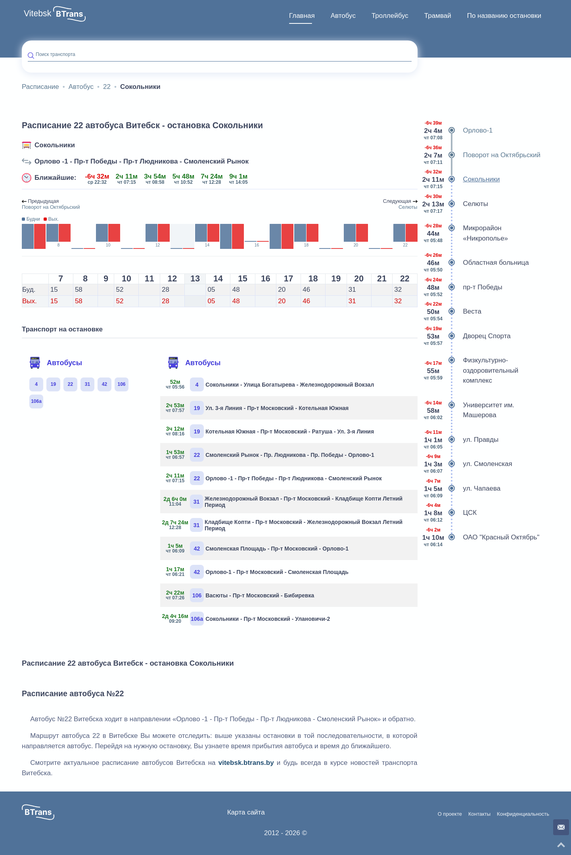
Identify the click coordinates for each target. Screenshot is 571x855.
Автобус (343, 15)
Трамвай (437, 15)
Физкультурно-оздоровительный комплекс (471, 370)
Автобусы (55, 363)
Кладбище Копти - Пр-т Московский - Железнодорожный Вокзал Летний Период (284, 525)
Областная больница (476, 262)
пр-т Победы (462, 287)
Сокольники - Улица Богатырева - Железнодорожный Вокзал (270, 384)
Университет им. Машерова (469, 410)
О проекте (450, 814)
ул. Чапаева (462, 488)
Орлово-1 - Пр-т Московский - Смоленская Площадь (257, 572)
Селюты (455, 204)
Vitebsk (37, 13)
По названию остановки (504, 15)
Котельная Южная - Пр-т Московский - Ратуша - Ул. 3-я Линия (270, 431)
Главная (302, 15)
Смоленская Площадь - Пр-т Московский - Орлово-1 (257, 548)
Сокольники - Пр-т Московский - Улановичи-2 (248, 619)
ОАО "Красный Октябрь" (481, 537)
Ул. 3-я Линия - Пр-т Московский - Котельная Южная (257, 408)
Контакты (479, 814)
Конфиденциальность (523, 814)
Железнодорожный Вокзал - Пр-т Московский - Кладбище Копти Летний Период (284, 501)
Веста (452, 311)
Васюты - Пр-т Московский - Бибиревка (240, 595)
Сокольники (54, 145)
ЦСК (450, 512)
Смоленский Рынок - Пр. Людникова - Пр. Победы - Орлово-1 (270, 455)
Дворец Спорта (467, 336)
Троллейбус (390, 15)
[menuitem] (302, 16)
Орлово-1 (458, 130)
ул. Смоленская (467, 464)
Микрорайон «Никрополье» (465, 233)
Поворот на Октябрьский (481, 155)
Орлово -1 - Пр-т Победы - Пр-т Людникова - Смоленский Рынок (141, 161)
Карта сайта (246, 812)
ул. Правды (461, 439)
